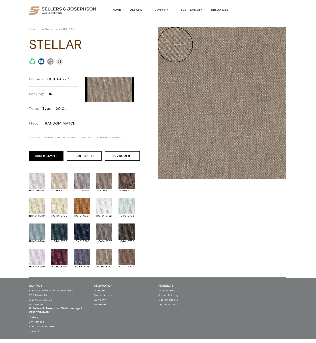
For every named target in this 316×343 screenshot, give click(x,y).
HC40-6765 (59, 241)
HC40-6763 (126, 215)
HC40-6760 (59, 215)
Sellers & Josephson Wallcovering (51, 290)
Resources (222, 9)
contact (34, 331)
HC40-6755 (59, 190)
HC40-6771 (82, 266)
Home (117, 9)
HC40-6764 (37, 241)
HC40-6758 (126, 190)
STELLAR (68, 29)
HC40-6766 (82, 241)
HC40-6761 (81, 215)
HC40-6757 (104, 190)
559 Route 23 (38, 295)
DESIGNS (138, 9)
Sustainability (191, 9)
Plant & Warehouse (41, 326)
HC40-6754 (37, 190)
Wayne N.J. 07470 (40, 299)
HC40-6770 (59, 266)
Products (100, 290)
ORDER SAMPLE (46, 156)
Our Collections (50, 29)
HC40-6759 (37, 215)
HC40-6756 (82, 190)
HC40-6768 (126, 241)
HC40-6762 (104, 215)
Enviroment (122, 156)
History (33, 317)
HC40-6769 (37, 266)
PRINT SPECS (84, 156)
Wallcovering (166, 290)
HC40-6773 (126, 266)
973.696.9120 (38, 304)
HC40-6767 (104, 241)
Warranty (100, 299)
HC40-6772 (104, 266)
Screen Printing (168, 295)
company (164, 9)
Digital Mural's (167, 304)
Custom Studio (168, 299)
